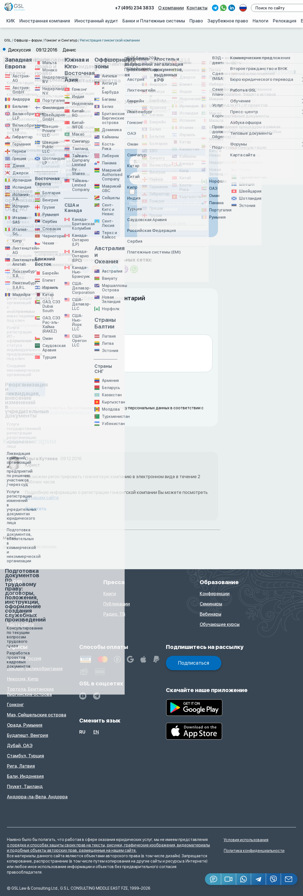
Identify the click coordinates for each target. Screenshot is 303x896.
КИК (11, 20)
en (96, 732)
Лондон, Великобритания (35, 668)
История (16, 593)
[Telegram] (258, 879)
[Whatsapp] (243, 879)
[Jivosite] (213, 879)
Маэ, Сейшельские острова (36, 715)
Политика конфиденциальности (254, 850)
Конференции (215, 593)
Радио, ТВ (114, 614)
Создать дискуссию (266, 71)
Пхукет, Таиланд (25, 786)
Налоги (260, 20)
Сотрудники (20, 604)
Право (196, 20)
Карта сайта (20, 624)
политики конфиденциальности (59, 412)
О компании (172, 8)
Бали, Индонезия (25, 776)
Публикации (116, 604)
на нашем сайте (42, 497)
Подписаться (193, 663)
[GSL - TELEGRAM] (96, 696)
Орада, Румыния (24, 725)
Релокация (285, 20)
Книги (109, 593)
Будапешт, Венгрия (27, 735)
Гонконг (15, 704)
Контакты (198, 8)
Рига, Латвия (21, 766)
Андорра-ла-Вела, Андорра (37, 796)
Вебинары (210, 614)
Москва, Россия (24, 658)
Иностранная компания (45, 20)
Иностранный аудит (97, 20)
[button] (228, 879)
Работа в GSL (21, 614)
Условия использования (246, 840)
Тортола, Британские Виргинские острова (30, 692)
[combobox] (136, 178)
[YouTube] (82, 696)
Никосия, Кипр (22, 679)
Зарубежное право (228, 20)
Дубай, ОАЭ (19, 745)
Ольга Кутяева (41, 458)
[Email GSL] (289, 879)
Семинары (211, 604)
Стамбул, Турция (25, 755)
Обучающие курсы (220, 624)
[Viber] (273, 879)
